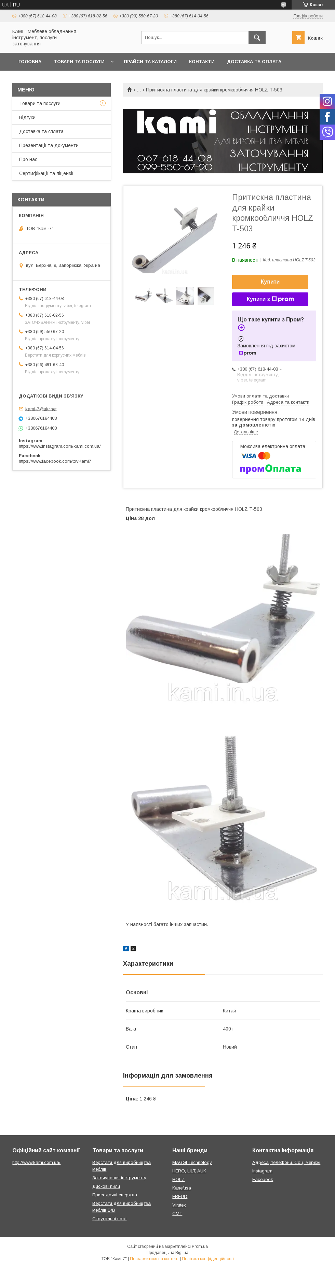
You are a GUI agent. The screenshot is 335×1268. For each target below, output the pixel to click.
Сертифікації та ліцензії (46, 173)
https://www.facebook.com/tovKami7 (55, 461)
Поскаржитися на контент (154, 1258)
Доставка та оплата (254, 61)
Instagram (262, 1170)
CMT (177, 1213)
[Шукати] (257, 37)
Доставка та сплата (41, 131)
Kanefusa (181, 1188)
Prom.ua (200, 1246)
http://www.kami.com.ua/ (36, 1162)
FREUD (179, 1196)
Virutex (179, 1205)
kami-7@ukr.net (40, 408)
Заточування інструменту (119, 1177)
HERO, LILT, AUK (189, 1170)
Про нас (28, 159)
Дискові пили (106, 1186)
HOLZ (178, 1179)
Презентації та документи (49, 145)
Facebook (262, 1179)
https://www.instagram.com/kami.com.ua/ (60, 446)
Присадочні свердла (114, 1194)
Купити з (270, 299)
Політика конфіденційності (208, 1258)
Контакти (202, 61)
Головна (29, 61)
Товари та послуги (79, 61)
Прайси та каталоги (150, 61)
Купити (270, 282)
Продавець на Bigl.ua (167, 1252)
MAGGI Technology (192, 1162)
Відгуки (27, 117)
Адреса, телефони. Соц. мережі (286, 1162)
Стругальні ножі (109, 1218)
